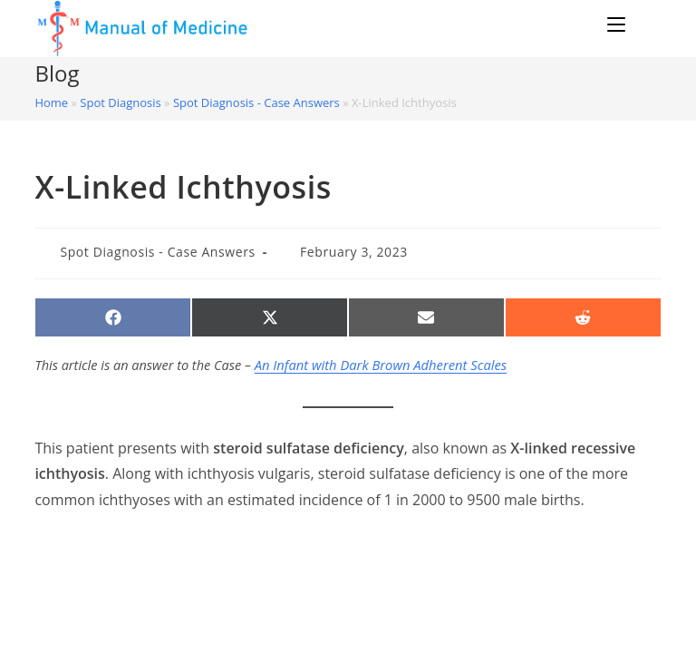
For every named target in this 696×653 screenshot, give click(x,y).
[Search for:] (644, 24)
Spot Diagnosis (120, 105)
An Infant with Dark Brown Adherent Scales (379, 367)
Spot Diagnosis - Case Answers (256, 105)
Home (51, 105)
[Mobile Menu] (614, 24)
